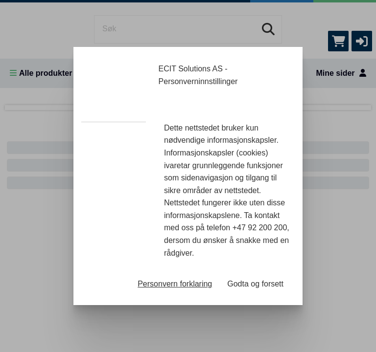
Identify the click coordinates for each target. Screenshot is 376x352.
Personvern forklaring (175, 284)
